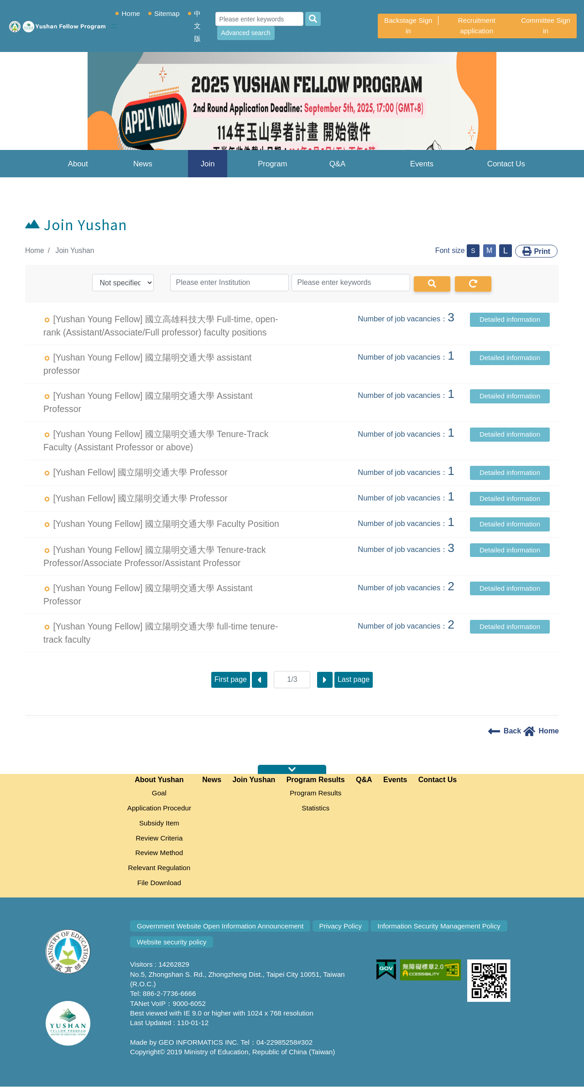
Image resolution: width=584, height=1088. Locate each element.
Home (132, 13)
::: (21, 250)
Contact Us (506, 164)
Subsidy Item (159, 823)
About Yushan (78, 168)
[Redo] (473, 283)
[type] (123, 282)
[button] (44, 113)
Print (536, 250)
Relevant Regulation (159, 869)
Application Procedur (159, 808)
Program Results (272, 168)
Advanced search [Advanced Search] (246, 32)
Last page (354, 679)
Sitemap (169, 13)
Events (421, 164)
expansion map (292, 769)
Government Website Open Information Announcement (221, 927)
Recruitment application (477, 25)
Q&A (337, 164)
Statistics (315, 808)
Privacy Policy (343, 927)
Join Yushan (207, 168)
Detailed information (510, 319)
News (142, 164)
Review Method (159, 853)
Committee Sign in (545, 25)
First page (230, 679)
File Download (159, 884)
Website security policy (172, 944)
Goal (159, 793)
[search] (314, 19)
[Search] (260, 19)
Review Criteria (159, 838)
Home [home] (541, 730)
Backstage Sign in (409, 25)
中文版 (198, 26)
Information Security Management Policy (442, 927)
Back (504, 730)
